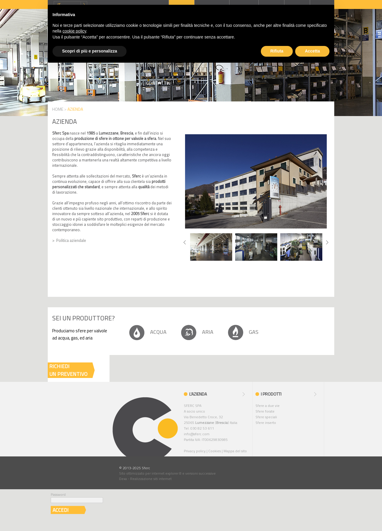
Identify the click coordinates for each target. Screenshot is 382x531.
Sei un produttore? (83, 318)
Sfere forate (265, 411)
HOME (57, 109)
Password (58, 494)
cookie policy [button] (74, 31)
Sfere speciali (266, 417)
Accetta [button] (312, 51)
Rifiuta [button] (277, 51)
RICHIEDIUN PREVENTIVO (68, 370)
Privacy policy (195, 451)
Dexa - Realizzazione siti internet (145, 478)
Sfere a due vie (267, 405)
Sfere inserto (265, 422)
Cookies (214, 451)
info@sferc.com (197, 434)
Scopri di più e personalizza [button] (89, 51)
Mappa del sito (235, 451)
